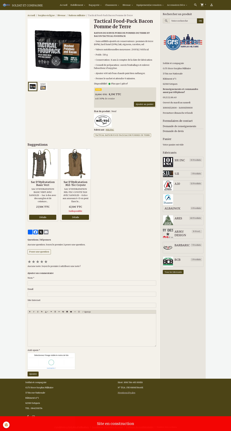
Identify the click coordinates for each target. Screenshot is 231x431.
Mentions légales (126, 392)
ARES (178, 218)
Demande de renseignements (179, 126)
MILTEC (110, 129)
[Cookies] (6, 425)
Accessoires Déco (176, 5)
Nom (30, 278)
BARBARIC (182, 245)
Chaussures (111, 5)
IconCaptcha (50, 368)
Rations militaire (77, 15)
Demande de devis (173, 131)
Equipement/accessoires (149, 5)
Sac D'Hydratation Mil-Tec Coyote (75, 183)
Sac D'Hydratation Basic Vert (43, 183)
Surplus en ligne (46, 15)
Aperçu (86, 312)
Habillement (77, 5)
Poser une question (39, 251)
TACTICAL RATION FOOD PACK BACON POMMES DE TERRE (122, 135)
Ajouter (33, 374)
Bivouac (127, 5)
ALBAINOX (172, 208)
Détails (42, 217)
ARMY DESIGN (180, 233)
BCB (177, 259)
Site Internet (34, 300)
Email (30, 289)
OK (200, 21)
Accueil (63, 5)
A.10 (177, 183)
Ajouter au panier (145, 104)
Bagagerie (94, 5)
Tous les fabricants (173, 272)
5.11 (177, 173)
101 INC (180, 160)
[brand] (22, 5)
